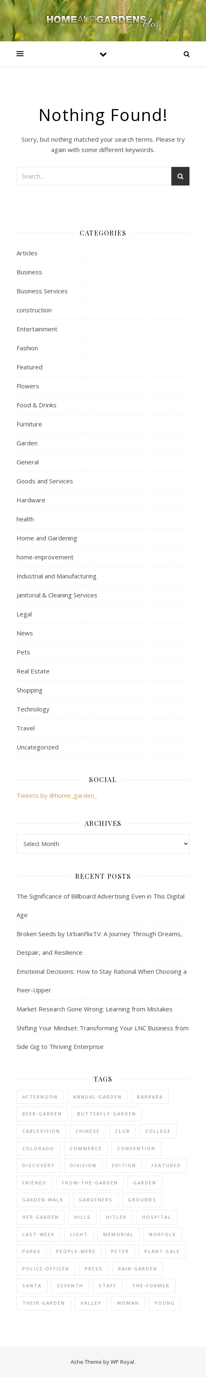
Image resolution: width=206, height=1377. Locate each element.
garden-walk (43, 1199)
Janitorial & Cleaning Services (57, 595)
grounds (142, 1199)
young (164, 1303)
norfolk (162, 1234)
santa (32, 1285)
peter (120, 1251)
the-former (151, 1285)
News (25, 633)
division (83, 1165)
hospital (156, 1217)
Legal (24, 614)
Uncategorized (38, 747)
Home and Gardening (47, 538)
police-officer (45, 1268)
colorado (38, 1148)
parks (31, 1251)
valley (91, 1303)
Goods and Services (45, 481)
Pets (23, 652)
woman (128, 1303)
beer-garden (42, 1114)
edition (124, 1165)
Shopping (30, 690)
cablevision (41, 1131)
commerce (86, 1148)
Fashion (27, 348)
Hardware (31, 500)
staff (108, 1285)
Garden (27, 443)
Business (29, 272)
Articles (27, 253)
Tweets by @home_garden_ (57, 795)
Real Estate (33, 671)
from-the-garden (90, 1183)
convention (136, 1148)
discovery (38, 1165)
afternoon (40, 1097)
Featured (30, 367)
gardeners (96, 1199)
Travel (26, 728)
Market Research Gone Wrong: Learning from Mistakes (95, 1009)
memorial (118, 1234)
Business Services (42, 291)
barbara (150, 1097)
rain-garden (137, 1268)
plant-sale (162, 1251)
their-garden (43, 1303)
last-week (38, 1234)
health (25, 519)
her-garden (40, 1217)
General (28, 462)
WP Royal (122, 1361)
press (94, 1268)
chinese (88, 1131)
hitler (116, 1217)
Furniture (29, 424)
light (79, 1234)
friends (34, 1183)
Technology (33, 709)
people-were (76, 1251)
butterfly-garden (106, 1114)
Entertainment (37, 329)
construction (34, 310)
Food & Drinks (37, 405)
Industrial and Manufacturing (57, 576)
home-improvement (45, 557)
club (122, 1131)
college (158, 1131)
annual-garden (97, 1097)
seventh (70, 1285)
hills (82, 1217)
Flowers (28, 386)
